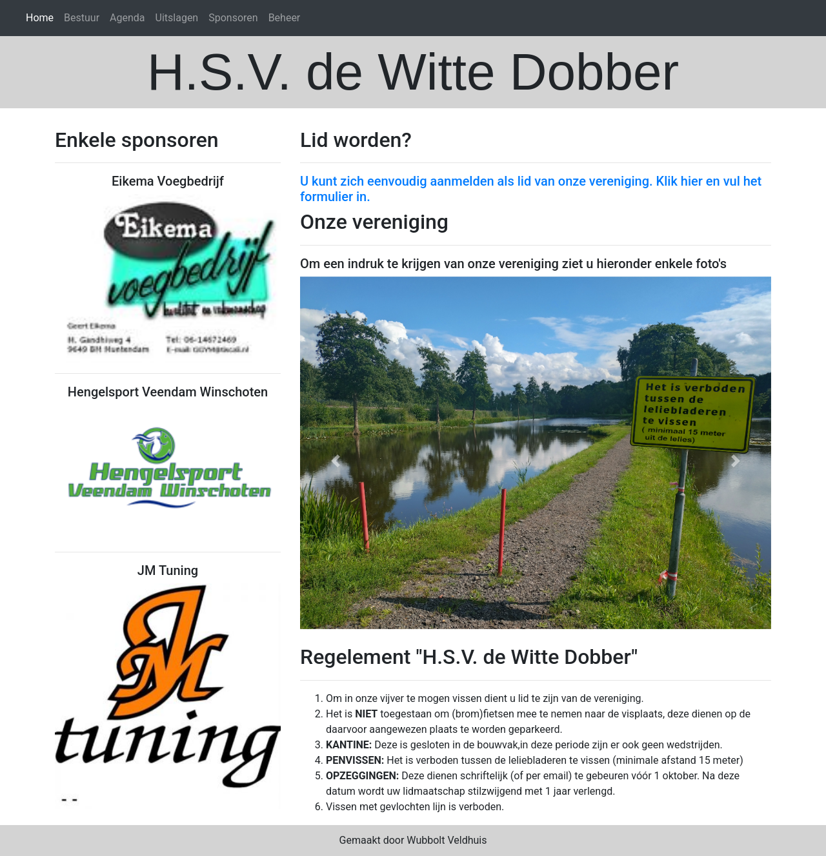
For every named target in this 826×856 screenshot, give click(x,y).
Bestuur (81, 18)
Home (40, 18)
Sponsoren (232, 18)
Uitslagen (177, 18)
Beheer (284, 18)
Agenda (127, 18)
